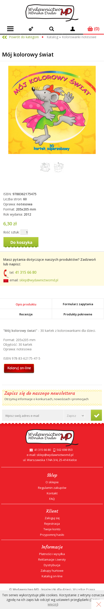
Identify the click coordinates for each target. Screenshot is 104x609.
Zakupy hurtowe (52, 570)
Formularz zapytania (78, 304)
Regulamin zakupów (52, 488)
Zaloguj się (52, 518)
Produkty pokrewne (78, 314)
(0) (93, 29)
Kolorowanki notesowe (79, 37)
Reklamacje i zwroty (52, 559)
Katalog (52, 37)
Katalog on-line (52, 576)
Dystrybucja (52, 565)
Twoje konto (52, 529)
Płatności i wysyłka (52, 554)
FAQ (52, 499)
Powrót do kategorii (24, 37)
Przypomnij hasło (52, 535)
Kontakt (52, 493)
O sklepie (52, 482)
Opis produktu (26, 304)
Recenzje (26, 314)
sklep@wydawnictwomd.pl (38, 280)
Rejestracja (52, 523)
